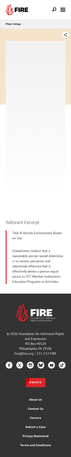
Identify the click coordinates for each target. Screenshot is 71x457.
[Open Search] (54, 9)
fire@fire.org (24, 353)
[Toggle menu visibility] (62, 9)
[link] (18, 9)
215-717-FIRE (47, 353)
